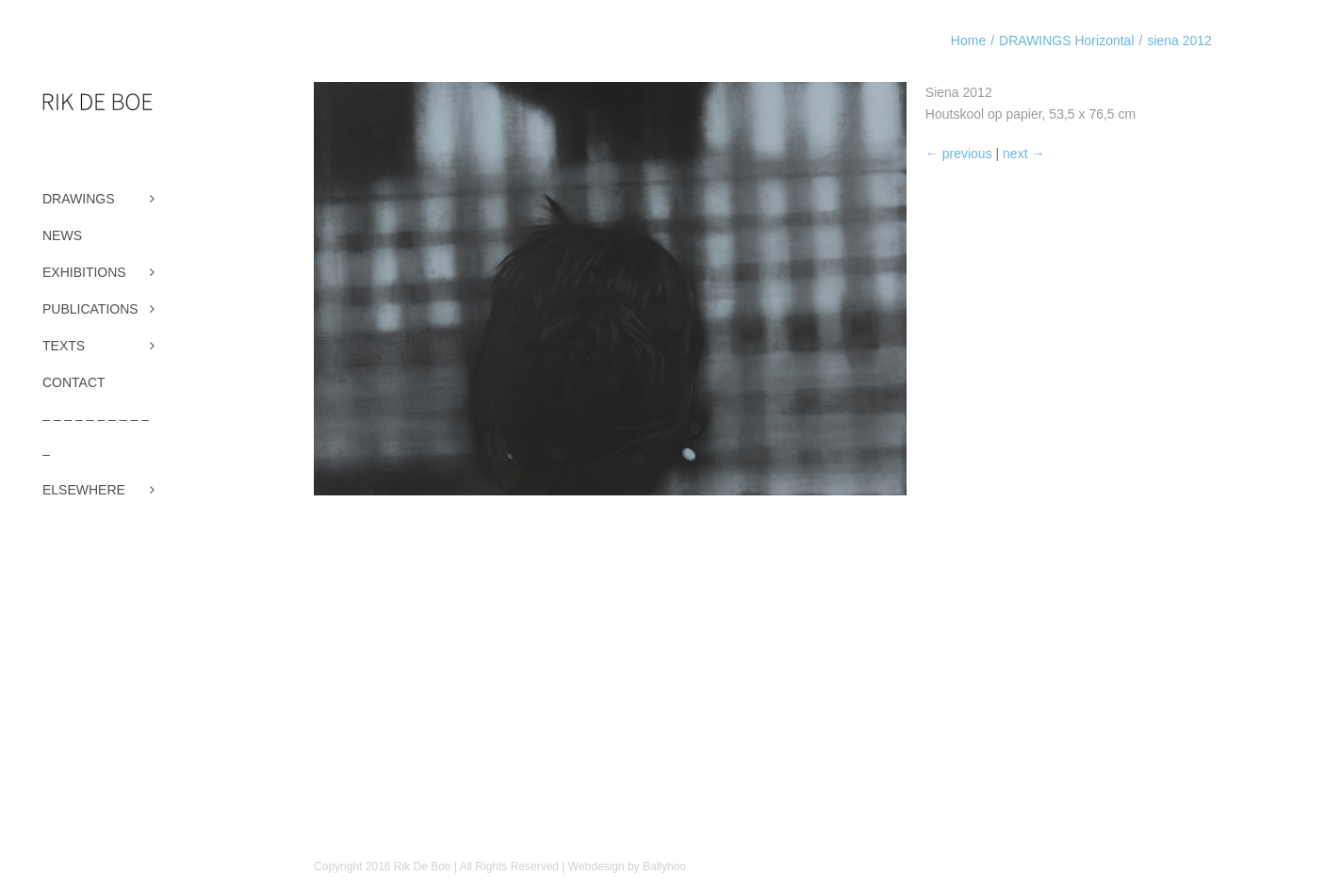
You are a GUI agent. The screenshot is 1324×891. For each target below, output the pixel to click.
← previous (958, 153)
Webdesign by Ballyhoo (627, 866)
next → (1023, 153)
